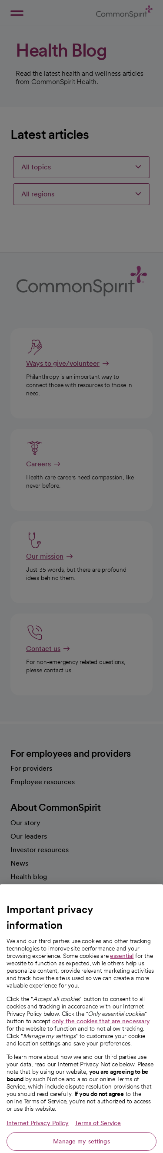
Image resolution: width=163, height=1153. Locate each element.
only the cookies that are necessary (101, 1038)
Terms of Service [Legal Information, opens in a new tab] (98, 1139)
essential (121, 972)
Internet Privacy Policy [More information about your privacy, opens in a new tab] (38, 1139)
